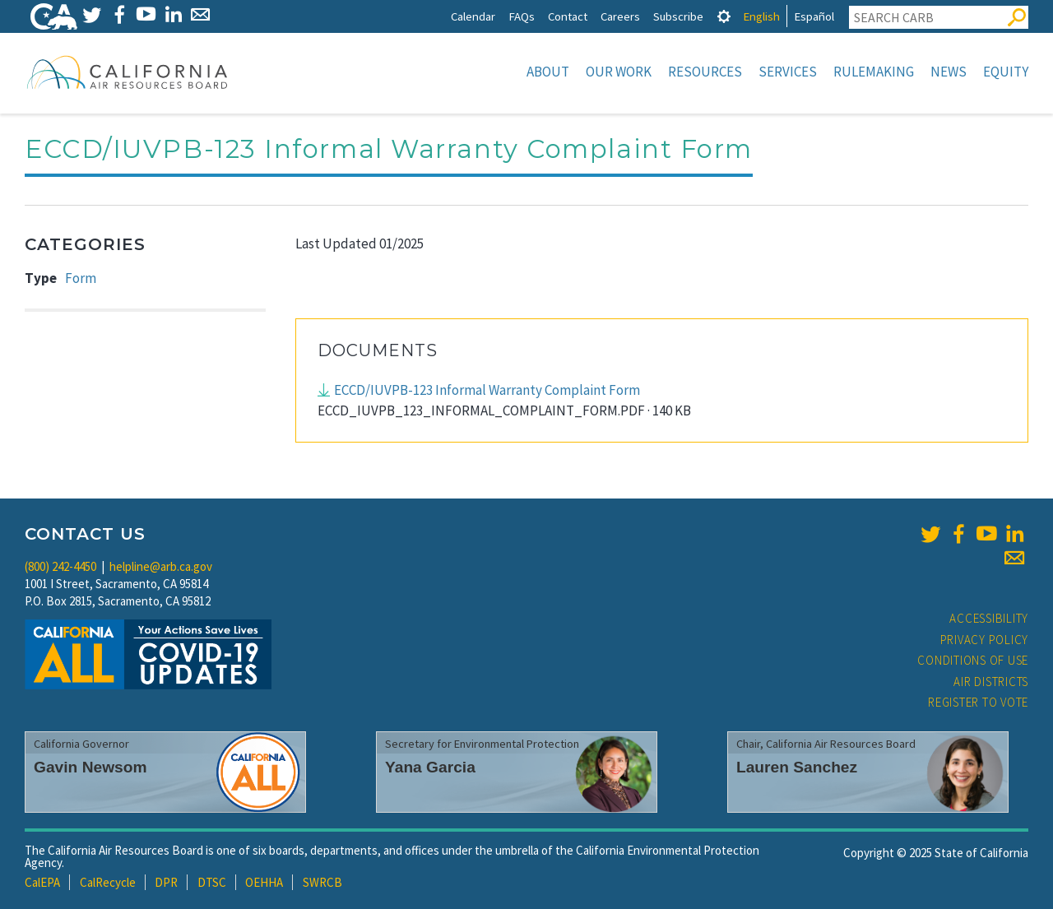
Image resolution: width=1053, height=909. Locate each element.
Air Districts (990, 681)
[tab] (724, 16)
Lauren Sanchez (796, 767)
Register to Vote (978, 702)
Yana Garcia (430, 767)
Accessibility (988, 618)
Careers (620, 16)
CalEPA (42, 882)
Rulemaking (873, 72)
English (761, 16)
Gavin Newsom (90, 767)
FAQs (521, 16)
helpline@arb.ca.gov (160, 566)
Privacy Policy (984, 639)
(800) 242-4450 (60, 566)
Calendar (473, 16)
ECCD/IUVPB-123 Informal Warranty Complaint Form (487, 390)
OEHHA (264, 882)
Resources (705, 72)
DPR (166, 882)
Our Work (619, 72)
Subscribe (678, 16)
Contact (567, 16)
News (948, 72)
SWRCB (322, 882)
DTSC (211, 882)
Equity (1005, 72)
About (547, 72)
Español (814, 16)
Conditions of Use (972, 660)
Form (80, 278)
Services (787, 72)
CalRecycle (108, 882)
